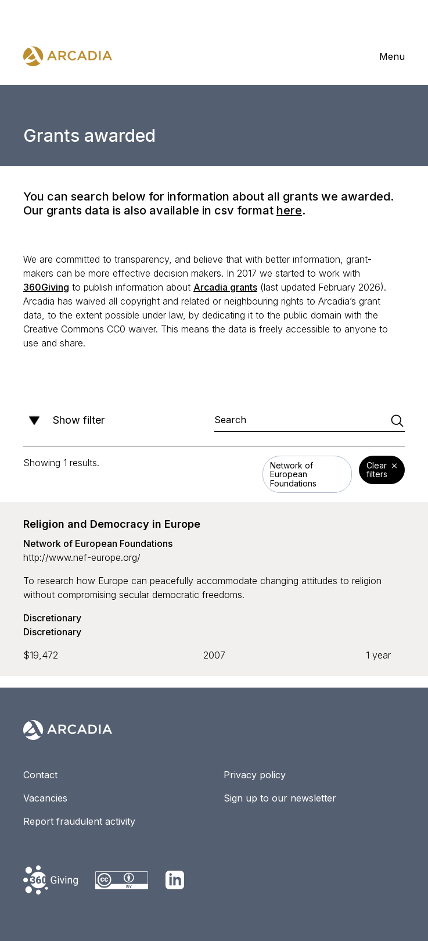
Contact (40, 775)
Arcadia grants (225, 287)
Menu (392, 56)
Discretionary (52, 618)
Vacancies (45, 798)
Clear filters (381, 470)
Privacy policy (255, 775)
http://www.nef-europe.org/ (82, 557)
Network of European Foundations (97, 543)
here (289, 210)
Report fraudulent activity (79, 821)
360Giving (46, 287)
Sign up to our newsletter (280, 798)
